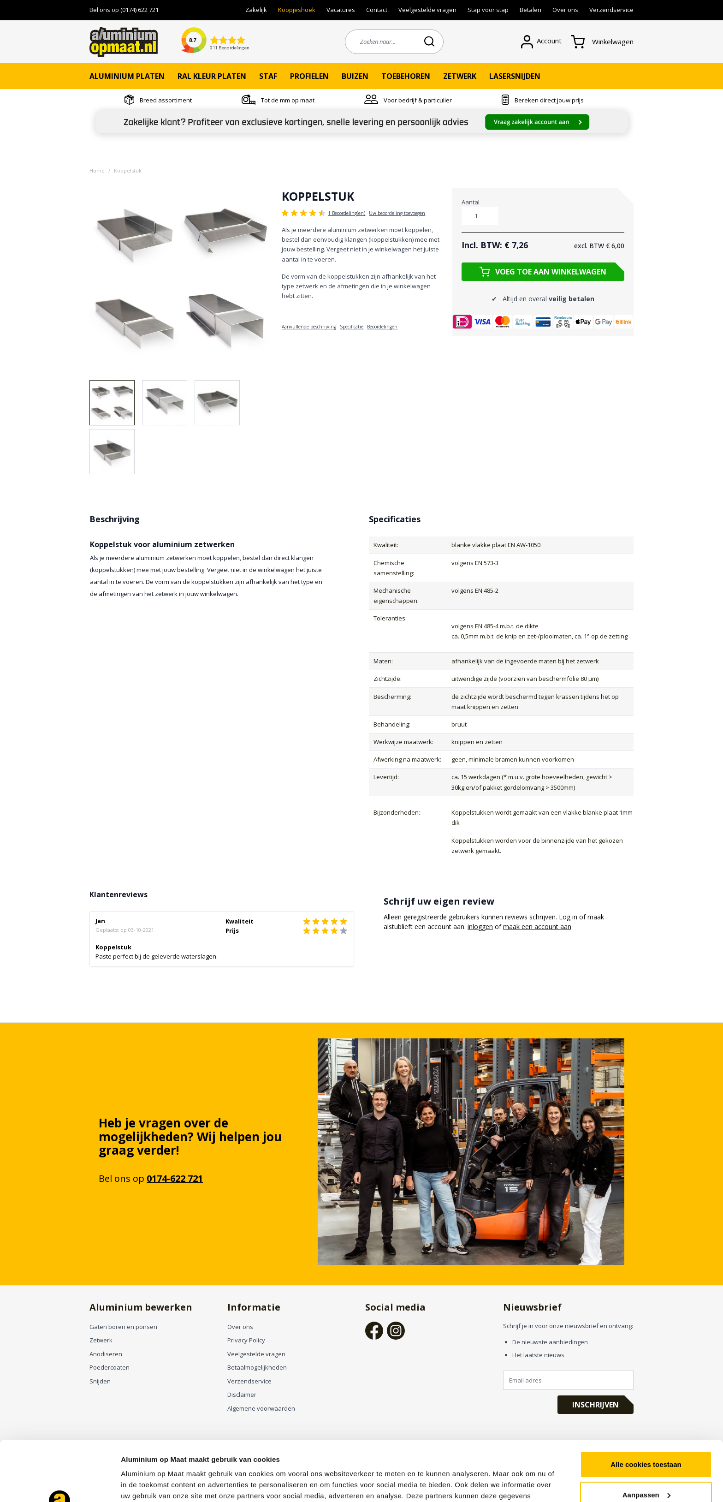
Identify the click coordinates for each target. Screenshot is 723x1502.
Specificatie (351, 326)
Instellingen (140, 1484)
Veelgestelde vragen (427, 10)
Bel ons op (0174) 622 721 (124, 10)
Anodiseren (105, 1354)
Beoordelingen (382, 326)
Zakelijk (256, 10)
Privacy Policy (246, 1340)
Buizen (355, 76)
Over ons (565, 10)
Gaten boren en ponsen (123, 1327)
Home (97, 170)
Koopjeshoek (296, 10)
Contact (376, 10)
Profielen (309, 76)
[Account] (546, 41)
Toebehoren (405, 76)
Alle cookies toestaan (645, 1405)
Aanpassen (646, 1435)
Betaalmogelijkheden (257, 1367)
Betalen (530, 10)
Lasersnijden (514, 76)
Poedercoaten (109, 1367)
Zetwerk (459, 76)
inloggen (480, 926)
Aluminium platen (127, 76)
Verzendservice (611, 10)
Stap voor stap (488, 10)
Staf (268, 76)
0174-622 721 (175, 1178)
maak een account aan (537, 926)
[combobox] (394, 42)
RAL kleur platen (212, 76)
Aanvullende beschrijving (309, 326)
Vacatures (340, 10)
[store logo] (123, 42)
